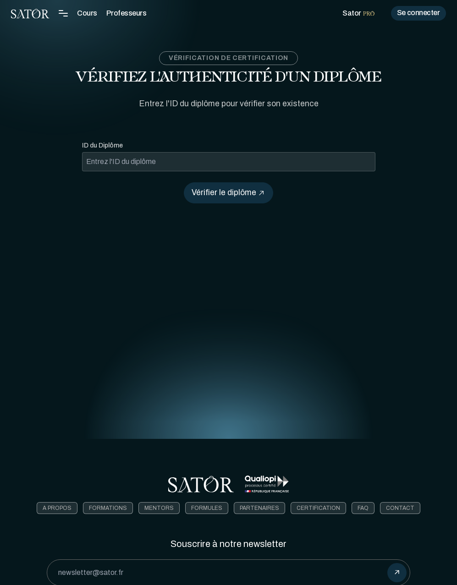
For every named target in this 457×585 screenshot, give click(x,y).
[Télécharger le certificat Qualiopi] (267, 484)
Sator (358, 13)
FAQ (363, 508)
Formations (108, 508)
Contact (400, 508)
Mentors (159, 508)
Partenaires (259, 508)
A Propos (57, 508)
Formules (206, 508)
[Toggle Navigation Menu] (63, 13)
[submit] (397, 572)
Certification (318, 508)
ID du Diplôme (102, 145)
